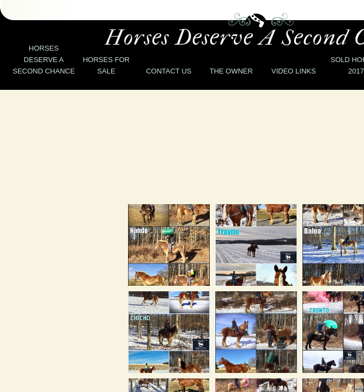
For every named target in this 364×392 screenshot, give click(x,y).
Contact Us (168, 71)
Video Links (293, 71)
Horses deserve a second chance (44, 59)
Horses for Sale (106, 65)
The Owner (230, 71)
